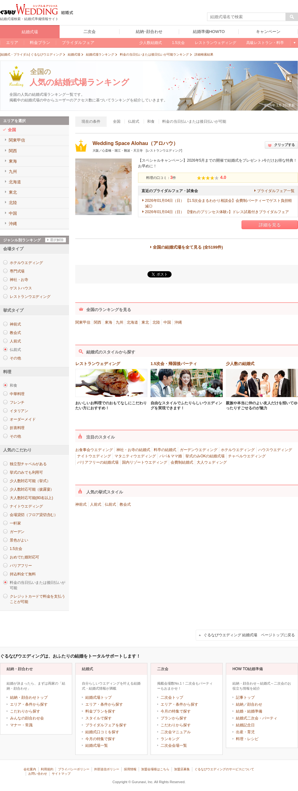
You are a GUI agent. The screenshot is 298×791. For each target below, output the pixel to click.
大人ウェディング (212, 462)
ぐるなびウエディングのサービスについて (224, 769)
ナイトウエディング (26, 506)
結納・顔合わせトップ (29, 697)
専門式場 (17, 271)
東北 (145, 322)
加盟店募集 (182, 769)
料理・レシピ (247, 739)
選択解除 (57, 240)
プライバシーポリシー (73, 769)
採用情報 (130, 769)
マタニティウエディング (135, 456)
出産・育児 (245, 732)
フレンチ (17, 402)
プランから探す (174, 718)
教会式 (15, 333)
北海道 (132, 322)
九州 (119, 322)
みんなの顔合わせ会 (27, 718)
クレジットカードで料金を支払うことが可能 (37, 599)
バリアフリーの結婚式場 (98, 462)
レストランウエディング (30, 296)
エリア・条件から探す (29, 704)
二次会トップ (172, 697)
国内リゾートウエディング (144, 462)
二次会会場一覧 (174, 745)
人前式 (15, 341)
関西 (97, 322)
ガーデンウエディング (198, 450)
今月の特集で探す (100, 739)
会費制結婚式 (182, 462)
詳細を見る (270, 224)
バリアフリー (21, 565)
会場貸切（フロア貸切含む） (34, 515)
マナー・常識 (21, 725)
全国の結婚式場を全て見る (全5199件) (188, 247)
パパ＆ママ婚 (170, 456)
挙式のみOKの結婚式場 (205, 456)
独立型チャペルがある (28, 464)
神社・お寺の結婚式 (133, 450)
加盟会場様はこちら (155, 769)
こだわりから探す (25, 711)
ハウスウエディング (275, 450)
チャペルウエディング (247, 456)
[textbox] (246, 17)
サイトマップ (61, 773)
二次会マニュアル (176, 732)
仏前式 (110, 504)
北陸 (156, 322)
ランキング (170, 739)
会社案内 (30, 769)
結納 (239, 704)
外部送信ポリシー (106, 769)
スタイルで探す (98, 718)
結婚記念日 (245, 725)
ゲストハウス (21, 288)
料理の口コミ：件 (161, 178)
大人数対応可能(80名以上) (31, 498)
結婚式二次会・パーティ (256, 718)
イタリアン (19, 411)
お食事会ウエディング (94, 450)
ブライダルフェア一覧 (276, 191)
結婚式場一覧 (96, 745)
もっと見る (294, 43)
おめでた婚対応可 (24, 557)
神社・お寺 (19, 279)
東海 (108, 322)
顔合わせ (254, 704)
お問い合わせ (37, 773)
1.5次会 (16, 548)
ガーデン (17, 532)
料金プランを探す (100, 711)
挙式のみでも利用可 (26, 472)
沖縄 (178, 322)
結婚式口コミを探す (102, 732)
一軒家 (15, 523)
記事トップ (245, 697)
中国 (167, 322)
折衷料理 (17, 428)
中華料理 (17, 394)
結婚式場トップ (98, 697)
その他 (15, 358)
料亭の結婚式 (165, 450)
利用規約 (47, 769)
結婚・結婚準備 (249, 711)
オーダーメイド (22, 419)
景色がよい (19, 540)
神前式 (15, 324)
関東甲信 (82, 322)
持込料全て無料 (22, 574)
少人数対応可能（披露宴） (32, 489)
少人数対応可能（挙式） (30, 481)
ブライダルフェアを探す (106, 725)
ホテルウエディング (26, 263)
